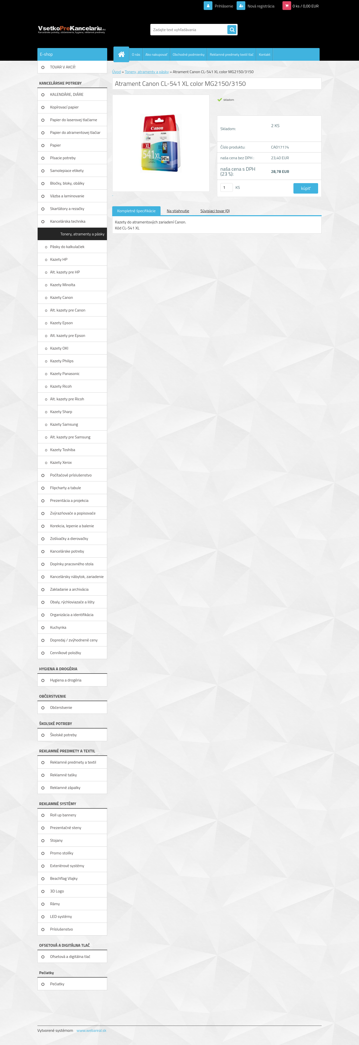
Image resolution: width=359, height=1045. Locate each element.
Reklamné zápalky (65, 787)
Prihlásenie (224, 6)
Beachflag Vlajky (64, 878)
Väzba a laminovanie (67, 196)
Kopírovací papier (64, 107)
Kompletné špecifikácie (136, 211)
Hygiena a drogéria (66, 680)
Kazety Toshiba (63, 450)
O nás (136, 54)
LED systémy (61, 916)
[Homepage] (123, 54)
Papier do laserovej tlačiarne (73, 120)
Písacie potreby (63, 158)
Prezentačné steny (65, 828)
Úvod (116, 72)
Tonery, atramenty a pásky (82, 234)
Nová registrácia (260, 6)
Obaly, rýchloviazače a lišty (72, 602)
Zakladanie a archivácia (69, 589)
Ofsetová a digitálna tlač (70, 956)
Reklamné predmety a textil (73, 762)
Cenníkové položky (65, 653)
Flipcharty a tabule (65, 488)
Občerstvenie (61, 707)
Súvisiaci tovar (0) (215, 211)
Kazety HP (59, 259)
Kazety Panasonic (65, 373)
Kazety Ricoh (61, 386)
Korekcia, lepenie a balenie (72, 526)
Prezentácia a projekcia (69, 500)
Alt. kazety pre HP (65, 272)
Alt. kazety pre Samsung (70, 437)
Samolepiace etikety (67, 170)
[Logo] (71, 29)
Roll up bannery (63, 815)
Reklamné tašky (63, 775)
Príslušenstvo (61, 929)
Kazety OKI (59, 348)
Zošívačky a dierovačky (69, 538)
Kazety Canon (61, 297)
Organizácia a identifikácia (71, 615)
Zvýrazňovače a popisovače (72, 513)
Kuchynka (58, 627)
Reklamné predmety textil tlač (232, 54)
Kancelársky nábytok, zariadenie (77, 576)
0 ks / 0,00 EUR (306, 6)
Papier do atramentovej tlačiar (75, 132)
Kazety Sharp (61, 412)
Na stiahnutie (178, 211)
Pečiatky (57, 984)
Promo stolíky (61, 853)
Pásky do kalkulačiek (67, 247)
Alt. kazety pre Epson (68, 335)
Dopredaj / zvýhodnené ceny (74, 640)
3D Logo (57, 891)
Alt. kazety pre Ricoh (67, 399)
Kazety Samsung (64, 424)
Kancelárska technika (68, 221)
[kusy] (226, 187)
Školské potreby (63, 735)
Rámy (55, 904)
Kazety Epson (61, 323)
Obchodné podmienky (189, 54)
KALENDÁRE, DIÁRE (67, 94)
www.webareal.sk (91, 1030)
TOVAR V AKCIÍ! (63, 67)
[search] (231, 30)
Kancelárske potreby (67, 551)
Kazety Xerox (61, 462)
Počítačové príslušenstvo (71, 475)
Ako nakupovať (156, 54)
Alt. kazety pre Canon (67, 310)
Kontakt (264, 54)
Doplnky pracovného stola (71, 564)
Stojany (56, 840)
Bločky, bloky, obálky (67, 183)
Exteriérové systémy (67, 866)
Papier (55, 145)
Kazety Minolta (63, 285)
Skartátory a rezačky (67, 208)
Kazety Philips (62, 361)
